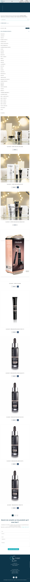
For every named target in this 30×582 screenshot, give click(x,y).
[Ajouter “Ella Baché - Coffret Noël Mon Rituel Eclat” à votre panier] (18, 187)
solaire (2, 88)
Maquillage (2, 73)
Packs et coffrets (3, 105)
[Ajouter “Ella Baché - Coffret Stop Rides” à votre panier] (18, 286)
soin (1, 49)
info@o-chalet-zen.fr (25, 527)
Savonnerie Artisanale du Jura (5, 47)
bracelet (2, 54)
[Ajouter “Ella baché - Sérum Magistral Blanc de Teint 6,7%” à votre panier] (18, 332)
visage (2, 62)
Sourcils (2, 71)
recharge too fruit (3, 39)
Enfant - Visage (3, 103)
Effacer (2, 109)
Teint (1, 37)
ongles (2, 60)
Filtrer (27, 28)
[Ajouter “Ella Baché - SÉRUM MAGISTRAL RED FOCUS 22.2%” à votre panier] (18, 420)
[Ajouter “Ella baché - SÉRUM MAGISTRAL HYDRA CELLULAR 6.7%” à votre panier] (18, 376)
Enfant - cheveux (3, 98)
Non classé (2, 107)
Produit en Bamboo (3, 45)
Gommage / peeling (3, 81)
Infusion (2, 75)
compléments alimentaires (4, 92)
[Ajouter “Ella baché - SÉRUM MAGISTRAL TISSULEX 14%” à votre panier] (18, 508)
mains (1, 58)
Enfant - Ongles (3, 56)
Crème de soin (3, 77)
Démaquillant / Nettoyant (4, 79)
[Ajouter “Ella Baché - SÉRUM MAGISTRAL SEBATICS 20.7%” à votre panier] (18, 464)
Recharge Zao (3, 41)
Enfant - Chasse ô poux (4, 96)
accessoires (2, 64)
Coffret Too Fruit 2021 (4, 43)
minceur (2, 90)
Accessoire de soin (3, 94)
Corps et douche (3, 86)
